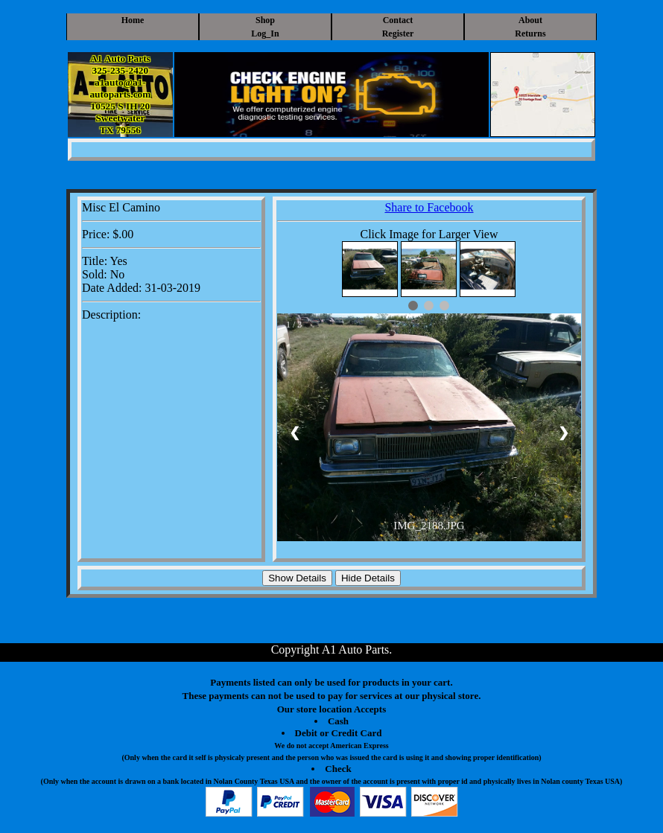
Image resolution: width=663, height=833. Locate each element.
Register (398, 33)
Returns (530, 33)
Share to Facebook (428, 207)
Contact (398, 20)
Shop (265, 20)
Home (133, 20)
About (530, 20)
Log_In (265, 33)
